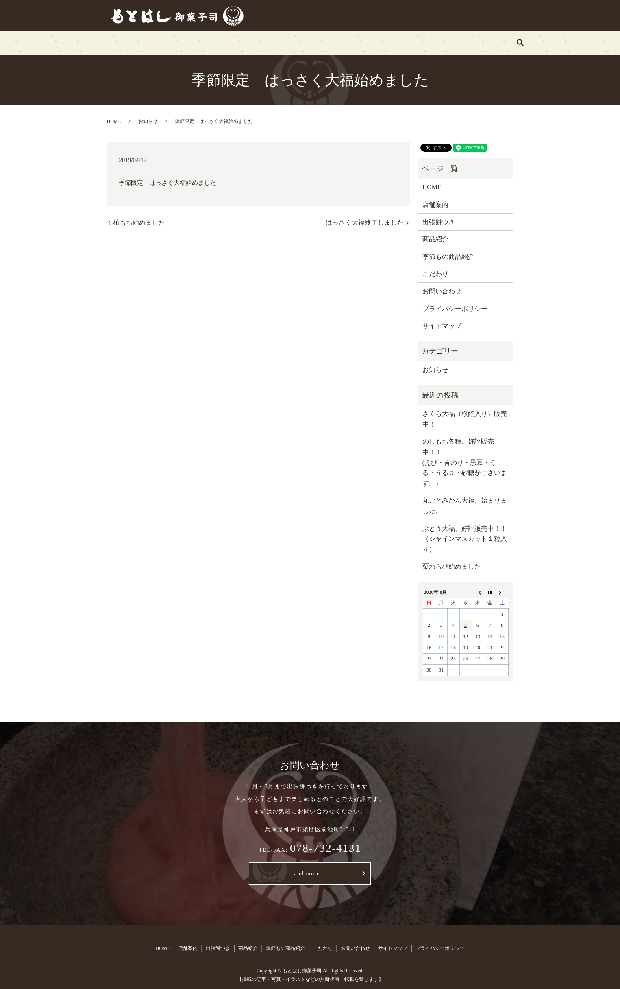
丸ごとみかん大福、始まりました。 (464, 505)
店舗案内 (187, 42)
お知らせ (148, 121)
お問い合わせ (434, 42)
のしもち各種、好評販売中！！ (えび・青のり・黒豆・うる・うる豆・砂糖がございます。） (464, 462)
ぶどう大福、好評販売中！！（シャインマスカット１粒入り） (464, 539)
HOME (148, 42)
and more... (310, 874)
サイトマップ (441, 325)
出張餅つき (232, 42)
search (476, 43)
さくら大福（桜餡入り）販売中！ (464, 419)
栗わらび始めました (451, 566)
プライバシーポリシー (454, 308)
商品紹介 (277, 42)
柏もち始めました (139, 222)
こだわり (386, 42)
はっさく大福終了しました (365, 222)
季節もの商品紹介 (332, 42)
